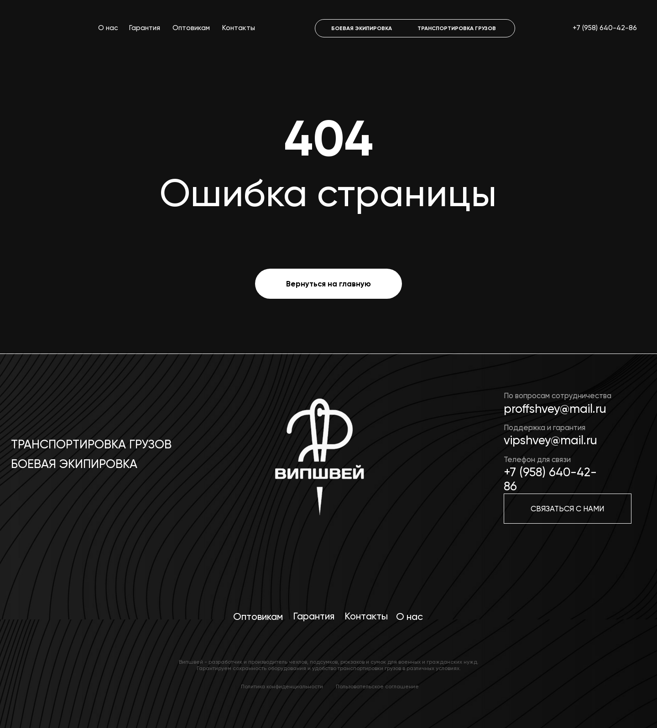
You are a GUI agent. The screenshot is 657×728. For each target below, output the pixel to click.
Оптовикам (191, 28)
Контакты (238, 28)
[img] (317, 463)
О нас (108, 28)
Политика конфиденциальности (282, 686)
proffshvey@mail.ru (555, 408)
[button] (567, 509)
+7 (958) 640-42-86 (605, 28)
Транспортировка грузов (91, 444)
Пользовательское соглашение (377, 686)
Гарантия (144, 28)
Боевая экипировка (74, 464)
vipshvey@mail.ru (550, 440)
